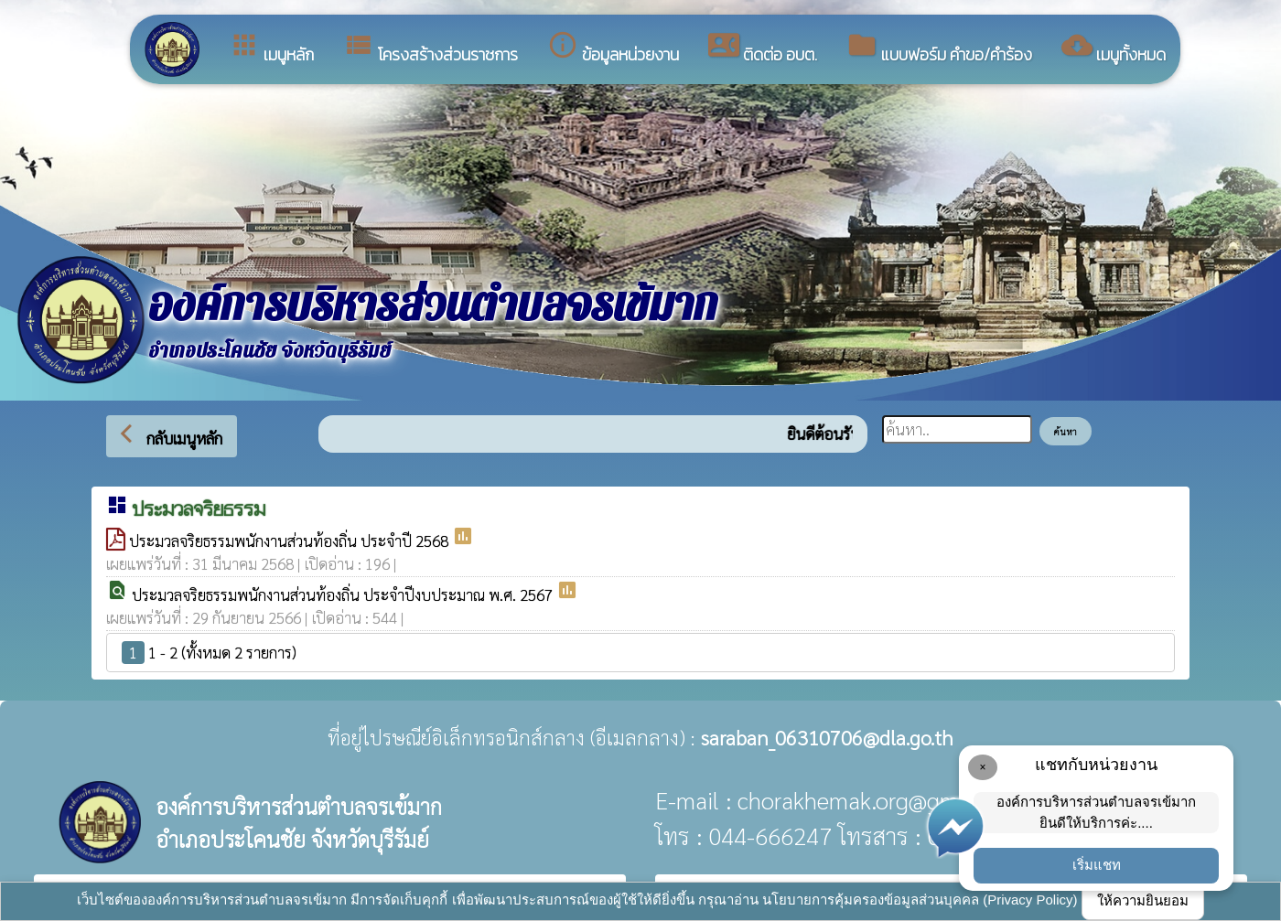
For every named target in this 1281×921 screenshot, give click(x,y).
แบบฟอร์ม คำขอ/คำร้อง (939, 48)
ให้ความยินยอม (1143, 900)
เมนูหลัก (271, 48)
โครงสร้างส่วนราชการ (430, 48)
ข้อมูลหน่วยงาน (613, 48)
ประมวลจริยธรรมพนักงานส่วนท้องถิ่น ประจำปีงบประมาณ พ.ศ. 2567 (344, 594)
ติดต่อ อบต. (762, 48)
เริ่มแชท (1096, 865)
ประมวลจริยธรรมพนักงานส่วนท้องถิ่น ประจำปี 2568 (290, 540)
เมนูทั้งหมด (1113, 48)
